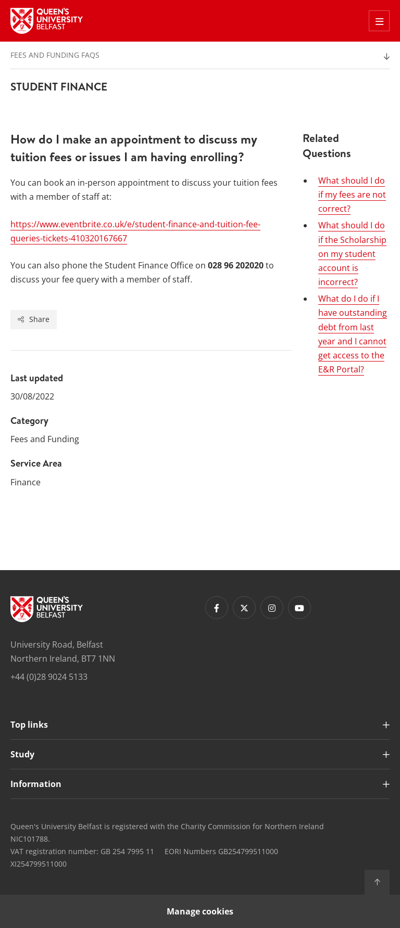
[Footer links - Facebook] (216, 607)
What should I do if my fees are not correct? (352, 194)
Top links (29, 724)
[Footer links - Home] (46, 609)
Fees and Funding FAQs (54, 55)
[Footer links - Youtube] (299, 607)
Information (35, 784)
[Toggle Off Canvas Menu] (379, 20)
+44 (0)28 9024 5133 (49, 676)
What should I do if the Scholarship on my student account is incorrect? (352, 254)
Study (22, 754)
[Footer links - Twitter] (244, 607)
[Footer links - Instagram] (271, 607)
